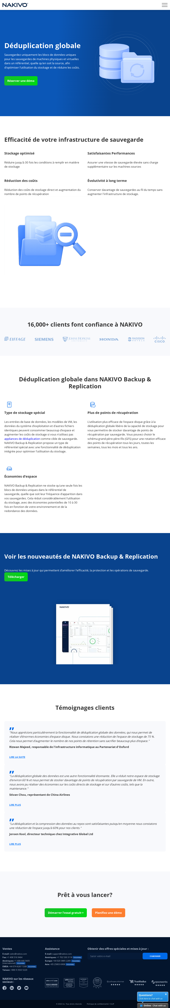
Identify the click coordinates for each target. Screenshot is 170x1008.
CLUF (112, 1004)
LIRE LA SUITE (17, 757)
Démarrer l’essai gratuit (66, 913)
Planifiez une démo (108, 913)
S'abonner (155, 956)
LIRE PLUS (15, 804)
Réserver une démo (21, 81)
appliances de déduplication (22, 439)
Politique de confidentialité (98, 1004)
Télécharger (16, 577)
